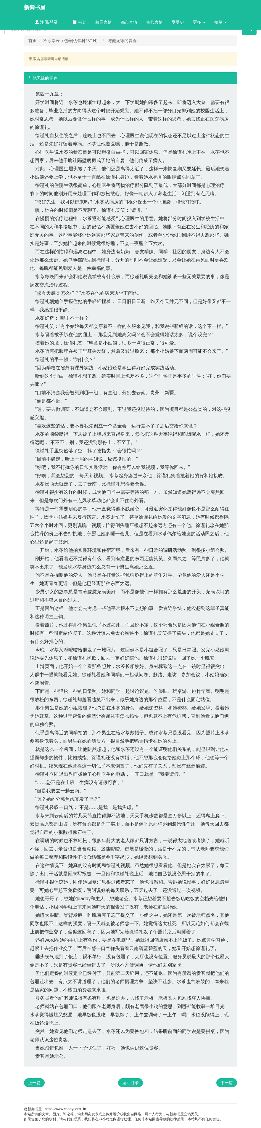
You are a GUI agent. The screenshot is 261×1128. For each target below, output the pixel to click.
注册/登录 (46, 22)
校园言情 (103, 22)
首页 (32, 40)
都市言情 (129, 22)
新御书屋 (34, 7)
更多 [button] (199, 22)
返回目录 (130, 1082)
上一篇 (34, 1082)
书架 (79, 22)
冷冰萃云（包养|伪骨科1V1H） (71, 40)
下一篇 (226, 1082)
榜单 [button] (220, 22)
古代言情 (154, 22)
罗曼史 (178, 22)
